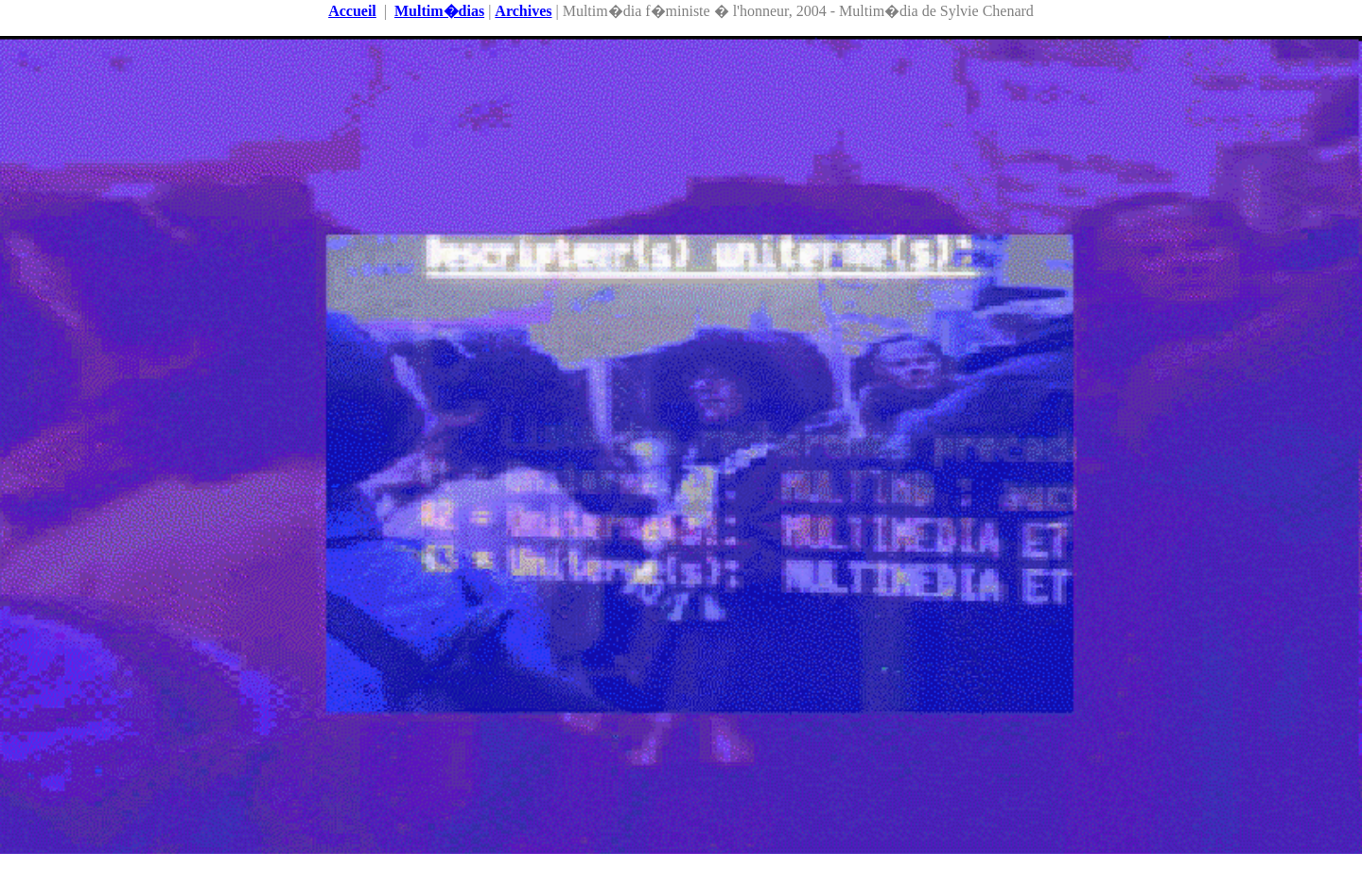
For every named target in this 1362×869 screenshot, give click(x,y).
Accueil (352, 11)
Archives (523, 11)
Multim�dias (439, 11)
